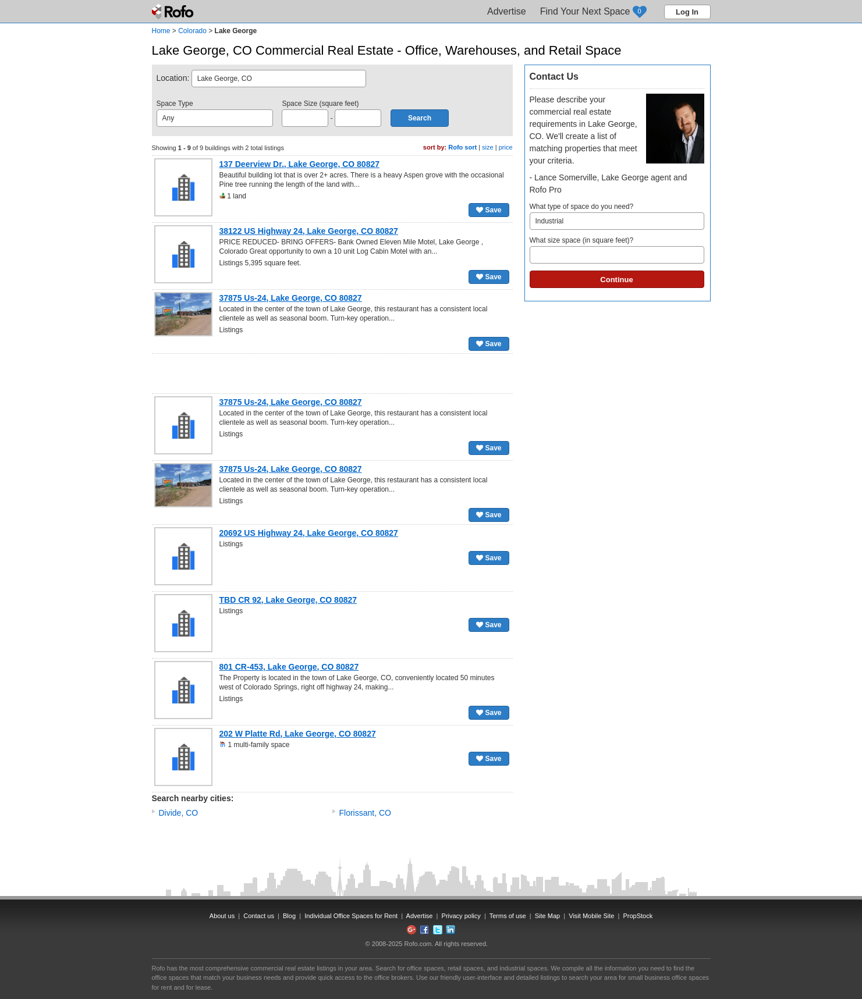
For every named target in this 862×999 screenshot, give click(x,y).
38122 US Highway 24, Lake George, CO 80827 (308, 231)
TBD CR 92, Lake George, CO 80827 (288, 600)
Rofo (174, 11)
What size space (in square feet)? (617, 250)
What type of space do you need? (617, 216)
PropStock (637, 915)
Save (488, 210)
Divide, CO (178, 812)
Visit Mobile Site (591, 915)
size (488, 147)
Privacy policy (461, 915)
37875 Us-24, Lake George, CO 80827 (290, 298)
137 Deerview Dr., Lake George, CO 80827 (299, 164)
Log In (687, 12)
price (506, 147)
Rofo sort (462, 147)
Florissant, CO (365, 812)
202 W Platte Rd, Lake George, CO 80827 (297, 733)
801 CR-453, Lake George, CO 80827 (289, 666)
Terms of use (507, 915)
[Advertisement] (332, 373)
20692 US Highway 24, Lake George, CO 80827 (308, 533)
